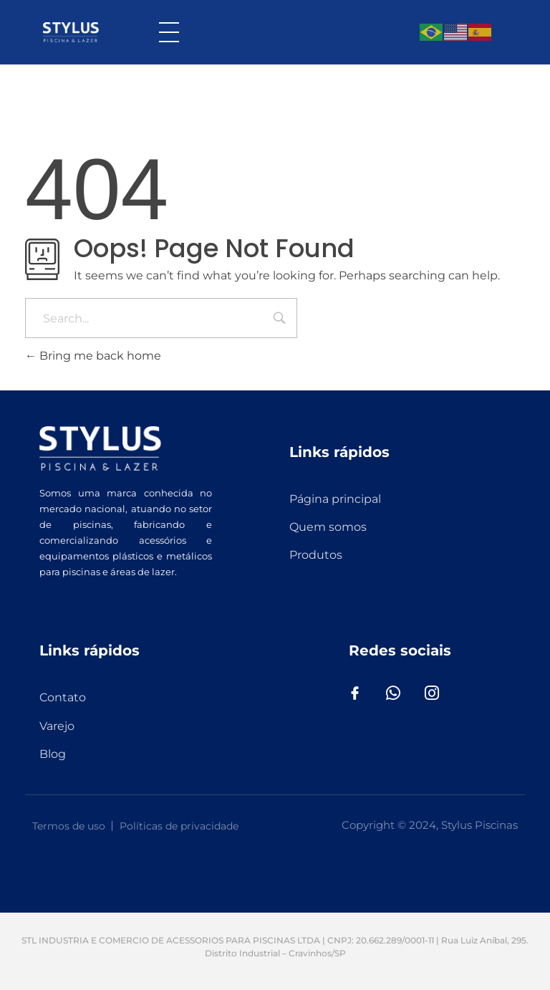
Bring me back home (93, 355)
